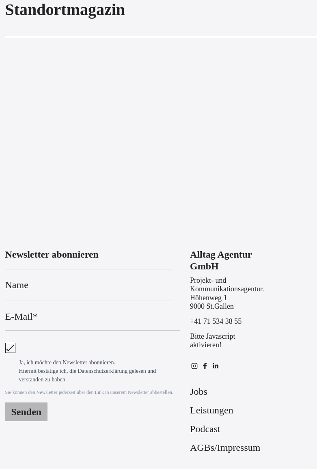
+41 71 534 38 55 (216, 321)
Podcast (205, 429)
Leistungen (211, 410)
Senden (26, 412)
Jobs (198, 391)
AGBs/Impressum (225, 447)
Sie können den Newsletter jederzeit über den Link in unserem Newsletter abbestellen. (89, 392)
